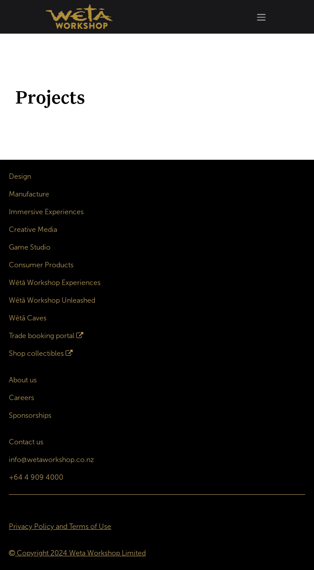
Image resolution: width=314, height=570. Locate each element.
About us (23, 380)
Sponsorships (30, 415)
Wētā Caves (28, 318)
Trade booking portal (41, 335)
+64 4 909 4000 (36, 477)
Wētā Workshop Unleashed (52, 300)
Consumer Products (41, 265)
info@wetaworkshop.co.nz (51, 459)
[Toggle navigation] (261, 17)
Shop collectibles (36, 353)
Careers (21, 397)
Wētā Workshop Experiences (55, 282)
